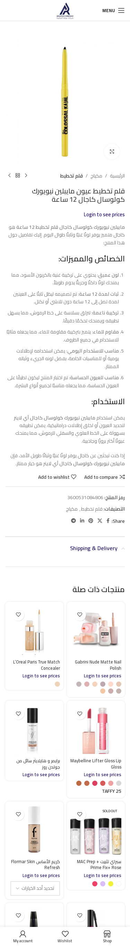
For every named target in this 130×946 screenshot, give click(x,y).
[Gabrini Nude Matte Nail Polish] (96, 631)
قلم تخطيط (71, 176)
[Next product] (9, 176)
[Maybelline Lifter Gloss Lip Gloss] (96, 729)
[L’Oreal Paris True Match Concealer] (34, 631)
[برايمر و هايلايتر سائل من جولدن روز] (34, 729)
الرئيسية (117, 176)
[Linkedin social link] (82, 521)
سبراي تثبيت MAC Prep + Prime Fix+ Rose (99, 865)
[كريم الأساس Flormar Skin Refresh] (34, 830)
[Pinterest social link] (90, 521)
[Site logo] (64, 10)
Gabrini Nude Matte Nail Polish (98, 665)
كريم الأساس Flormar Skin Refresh (35, 865)
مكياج (96, 176)
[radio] (118, 684)
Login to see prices (104, 214)
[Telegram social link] (73, 521)
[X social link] (99, 521)
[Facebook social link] (108, 521)
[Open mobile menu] (113, 10)
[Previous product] (26, 176)
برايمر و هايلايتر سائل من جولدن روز (38, 764)
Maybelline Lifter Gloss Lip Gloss (95, 764)
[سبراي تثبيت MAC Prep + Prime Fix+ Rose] (96, 830)
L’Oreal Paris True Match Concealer (36, 665)
